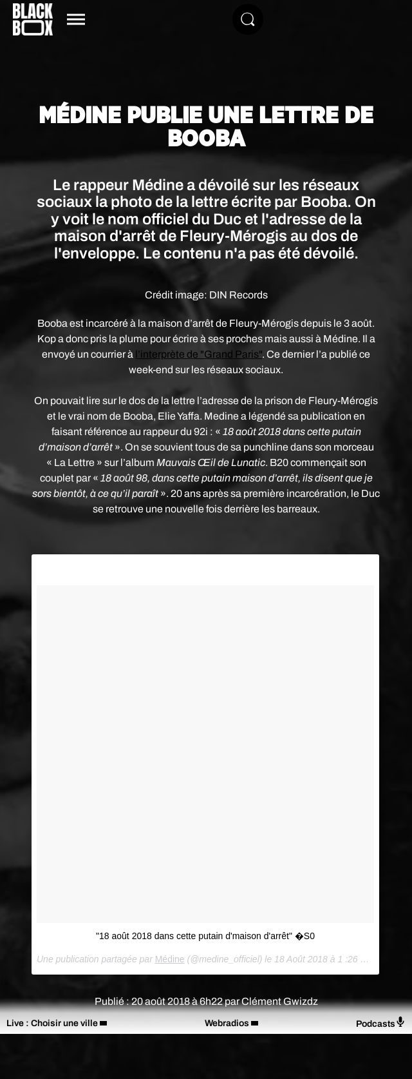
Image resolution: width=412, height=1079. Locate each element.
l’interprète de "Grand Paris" (198, 354)
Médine (170, 959)
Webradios (227, 1023)
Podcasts (381, 1022)
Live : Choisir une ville (52, 1023)
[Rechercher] (247, 19)
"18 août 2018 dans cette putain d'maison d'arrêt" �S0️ (205, 936)
